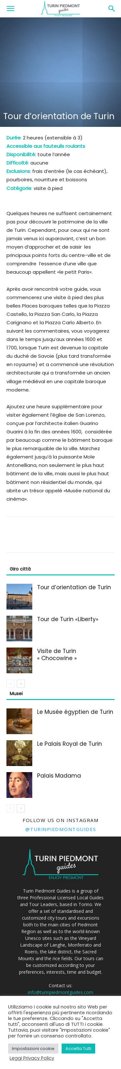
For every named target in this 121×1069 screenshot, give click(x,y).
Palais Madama (59, 776)
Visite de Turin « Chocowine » (57, 654)
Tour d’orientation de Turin (74, 587)
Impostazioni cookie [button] (33, 1048)
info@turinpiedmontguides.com (60, 992)
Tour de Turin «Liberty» (67, 619)
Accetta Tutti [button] (78, 1048)
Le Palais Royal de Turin (69, 744)
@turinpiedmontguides (60, 829)
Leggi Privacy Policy (32, 1058)
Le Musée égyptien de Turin (75, 712)
